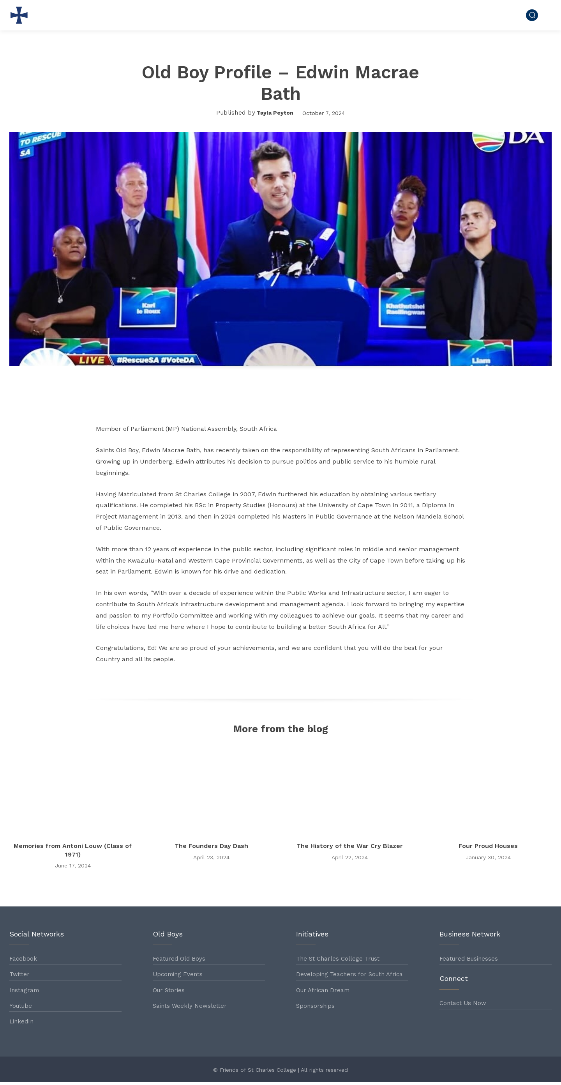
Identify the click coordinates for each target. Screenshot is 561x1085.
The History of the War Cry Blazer (349, 848)
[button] (532, 15)
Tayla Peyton (275, 113)
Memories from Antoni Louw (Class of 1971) (73, 852)
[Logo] (21, 15)
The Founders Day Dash (211, 848)
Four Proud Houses (488, 848)
